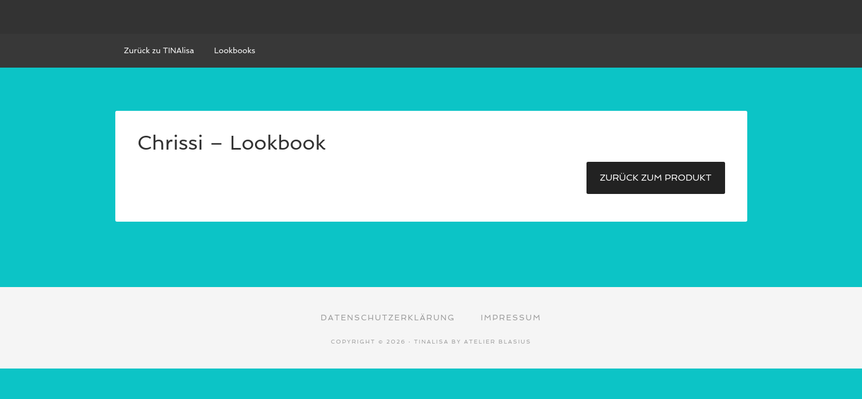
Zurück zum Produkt (656, 177)
